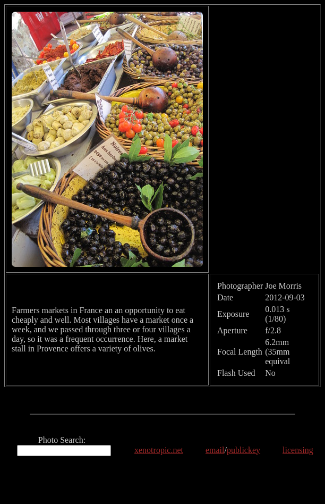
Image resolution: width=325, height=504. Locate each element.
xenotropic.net (158, 450)
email (215, 450)
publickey (243, 450)
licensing (298, 450)
